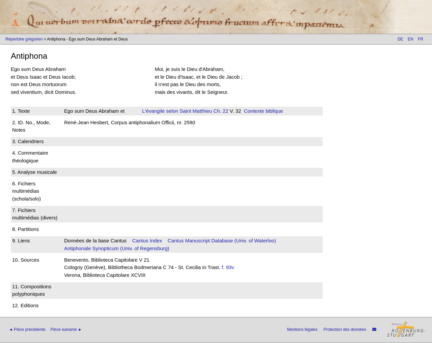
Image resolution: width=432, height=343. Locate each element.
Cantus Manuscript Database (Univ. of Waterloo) (222, 240)
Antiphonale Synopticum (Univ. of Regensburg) (116, 248)
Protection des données (345, 329)
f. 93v (228, 267)
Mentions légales (302, 329)
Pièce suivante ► (66, 329)
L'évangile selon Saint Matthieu (177, 111)
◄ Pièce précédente (27, 329)
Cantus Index (147, 240)
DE (400, 39)
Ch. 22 (220, 111)
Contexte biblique (263, 111)
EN (410, 39)
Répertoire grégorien (24, 39)
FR (420, 39)
